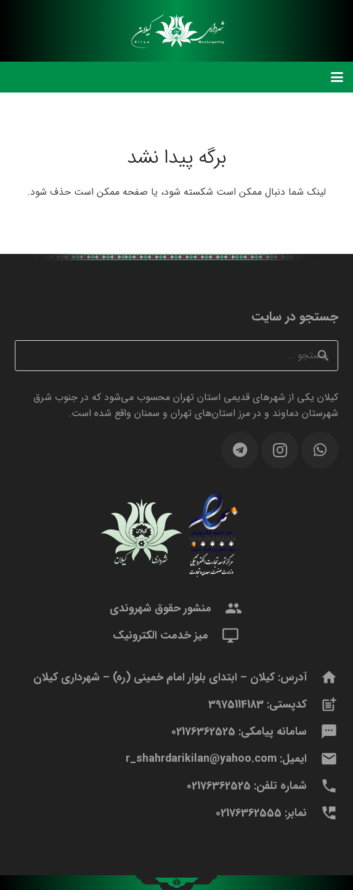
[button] (337, 77)
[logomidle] (176, 30)
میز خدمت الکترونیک (160, 635)
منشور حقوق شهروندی (160, 608)
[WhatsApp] (319, 449)
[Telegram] (239, 449)
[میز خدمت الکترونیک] (224, 635)
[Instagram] (279, 449)
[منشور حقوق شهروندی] (227, 608)
